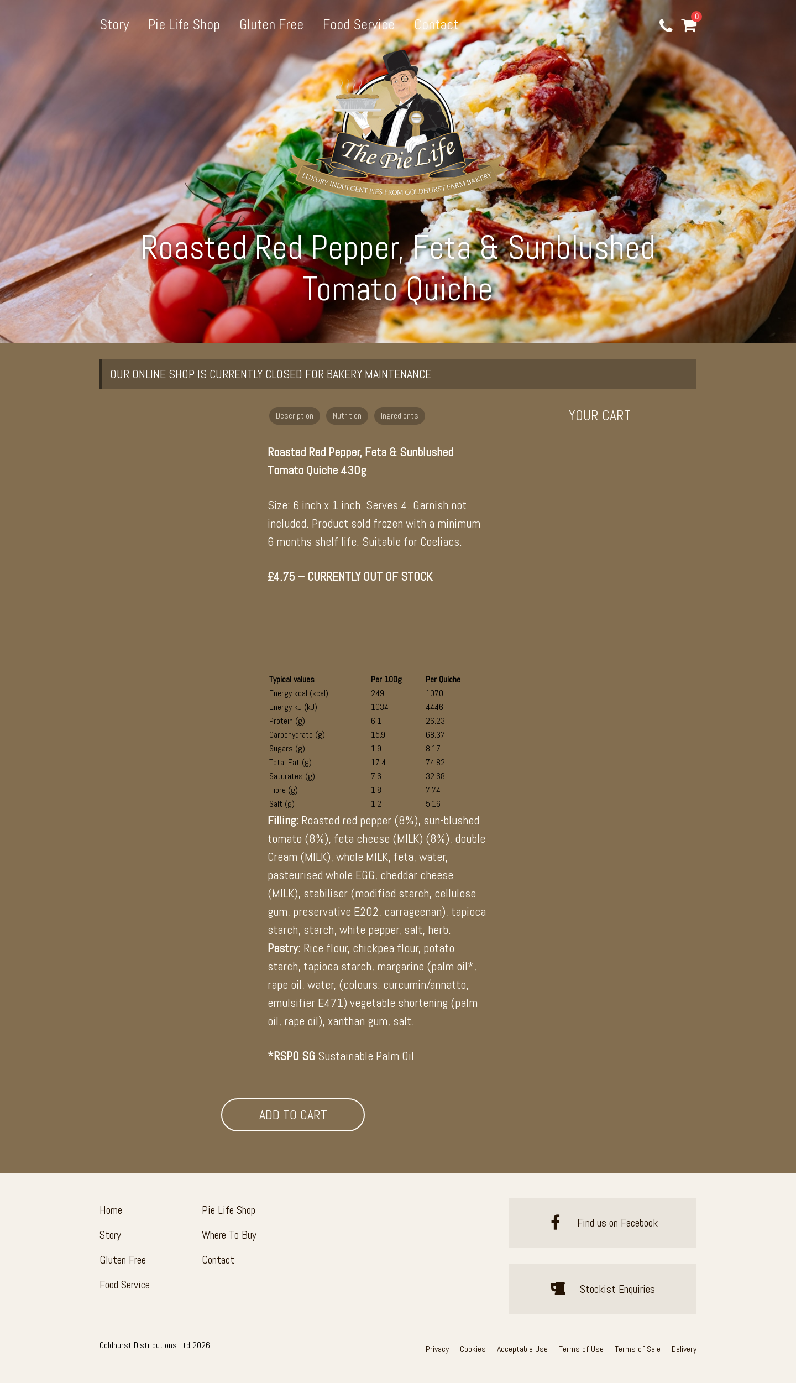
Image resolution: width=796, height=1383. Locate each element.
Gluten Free (271, 24)
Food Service (359, 24)
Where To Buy (229, 1235)
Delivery (684, 1349)
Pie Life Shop (184, 24)
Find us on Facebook (602, 1222)
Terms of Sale (638, 1349)
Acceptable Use (522, 1349)
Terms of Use (581, 1349)
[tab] (296, 414)
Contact (436, 24)
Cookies (473, 1349)
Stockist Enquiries (602, 1289)
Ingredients (399, 415)
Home (111, 1210)
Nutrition (347, 415)
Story (114, 24)
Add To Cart (293, 1114)
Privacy (437, 1349)
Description (294, 415)
